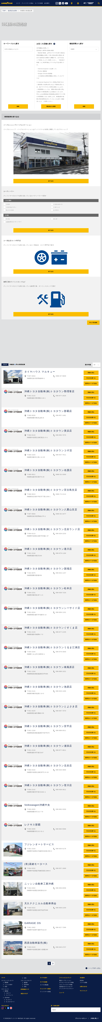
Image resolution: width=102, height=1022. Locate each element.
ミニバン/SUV (8, 984)
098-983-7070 (61, 435)
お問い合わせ (83, 986)
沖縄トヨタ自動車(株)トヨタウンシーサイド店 (52, 608)
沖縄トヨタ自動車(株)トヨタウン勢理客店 (49, 391)
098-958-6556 (61, 888)
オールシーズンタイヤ (7, 980)
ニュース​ (61, 992)
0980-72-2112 (61, 494)
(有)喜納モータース (36, 864)
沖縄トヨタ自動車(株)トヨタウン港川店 (48, 549)
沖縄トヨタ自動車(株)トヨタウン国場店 (48, 568)
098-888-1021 (61, 671)
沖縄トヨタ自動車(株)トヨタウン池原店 (48, 686)
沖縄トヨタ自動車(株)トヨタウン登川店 (48, 785)
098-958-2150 (61, 908)
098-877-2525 (61, 395)
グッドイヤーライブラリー (66, 988)
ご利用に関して (94, 1018)
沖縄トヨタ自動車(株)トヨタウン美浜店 (48, 430)
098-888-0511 (61, 730)
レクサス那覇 (32, 824)
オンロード (9, 999)
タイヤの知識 (39, 3)
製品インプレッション (65, 980)
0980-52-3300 (61, 474)
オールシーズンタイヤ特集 (66, 982)
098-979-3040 (61, 652)
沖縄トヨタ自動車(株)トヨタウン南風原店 (49, 667)
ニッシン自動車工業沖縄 (39, 883)
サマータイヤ (5, 989)
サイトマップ (83, 991)
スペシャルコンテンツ (65, 977)
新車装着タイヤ (25, 989)
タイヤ (18, 3)
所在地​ (81, 980)
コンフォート (9, 995)
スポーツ (8, 993)
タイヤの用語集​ (44, 985)
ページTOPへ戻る (93, 968)
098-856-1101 (61, 612)
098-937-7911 (61, 455)
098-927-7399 (61, 927)
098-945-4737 (61, 947)
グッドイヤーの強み (28, 3)
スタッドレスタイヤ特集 (65, 984)
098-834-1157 (61, 573)
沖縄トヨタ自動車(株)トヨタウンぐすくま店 (51, 627)
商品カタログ (24, 993)
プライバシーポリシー (81, 1018)
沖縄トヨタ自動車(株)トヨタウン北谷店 (48, 765)
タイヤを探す (78, 3)
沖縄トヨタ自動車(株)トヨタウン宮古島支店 (50, 489)
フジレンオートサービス (39, 844)
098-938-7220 (61, 592)
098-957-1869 (61, 868)
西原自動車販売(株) (36, 942)
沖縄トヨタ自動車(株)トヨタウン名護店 (48, 470)
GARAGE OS (32, 923)
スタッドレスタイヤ (26, 980)
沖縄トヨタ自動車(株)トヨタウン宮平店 (48, 726)
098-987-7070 (61, 711)
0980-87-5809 (61, 376)
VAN (6, 986)
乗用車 (6, 982)
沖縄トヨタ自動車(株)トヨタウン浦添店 (48, 745)
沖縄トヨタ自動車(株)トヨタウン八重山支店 (50, 509)
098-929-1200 (61, 691)
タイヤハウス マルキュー (39, 371)
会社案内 (47, 3)
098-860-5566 (61, 829)
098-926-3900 (61, 770)
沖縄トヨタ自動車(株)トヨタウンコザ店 (48, 450)
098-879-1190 (61, 553)
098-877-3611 (61, 750)
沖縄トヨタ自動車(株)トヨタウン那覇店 (48, 411)
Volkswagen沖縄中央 (37, 805)
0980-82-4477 (61, 514)
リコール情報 (83, 982)
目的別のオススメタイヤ (65, 986)
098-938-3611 (61, 789)
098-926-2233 (61, 533)
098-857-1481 (61, 415)
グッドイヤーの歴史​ (45, 991)
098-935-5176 (61, 848)
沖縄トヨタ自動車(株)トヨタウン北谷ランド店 (52, 529)
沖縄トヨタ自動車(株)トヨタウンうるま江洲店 (52, 647)
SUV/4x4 (7, 997)
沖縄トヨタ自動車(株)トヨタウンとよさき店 (51, 706)
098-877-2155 (61, 632)
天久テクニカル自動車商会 (40, 903)
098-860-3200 (61, 809)
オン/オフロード (10, 1001)
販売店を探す (72, 3)
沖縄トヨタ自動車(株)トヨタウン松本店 (48, 588)
